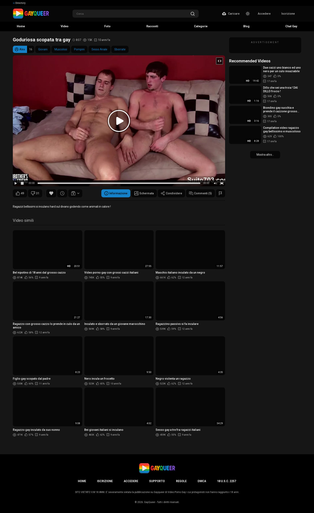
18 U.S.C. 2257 (226, 481)
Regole (181, 481)
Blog (246, 26)
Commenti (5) (200, 193)
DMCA (202, 481)
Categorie (200, 26)
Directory (19, 3)
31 (35, 193)
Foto (107, 26)
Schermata (144, 193)
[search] (193, 14)
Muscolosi (60, 49)
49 (20, 193)
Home (21, 26)
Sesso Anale (99, 49)
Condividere (171, 193)
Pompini (79, 49)
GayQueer (149, 502)
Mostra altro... (265, 154)
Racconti (152, 26)
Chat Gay (291, 26)
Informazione (115, 193)
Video (64, 26)
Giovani (42, 49)
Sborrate (120, 49)
